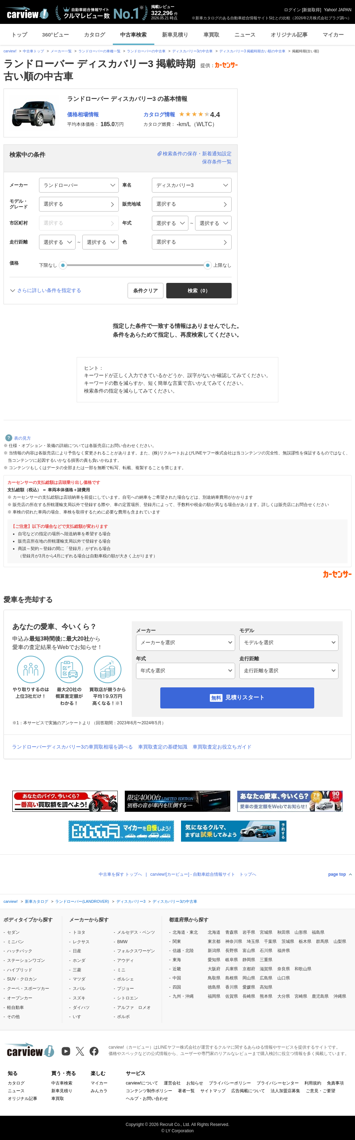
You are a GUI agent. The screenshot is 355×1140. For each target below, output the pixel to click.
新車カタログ (36, 901)
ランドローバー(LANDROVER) (82, 901)
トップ (19, 35)
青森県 (231, 932)
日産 (77, 950)
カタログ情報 (159, 114)
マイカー (333, 35)
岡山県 (249, 978)
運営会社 (172, 1083)
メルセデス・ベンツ (136, 932)
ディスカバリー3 (131, 901)
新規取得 (311, 9)
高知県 (266, 987)
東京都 (214, 941)
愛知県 (214, 959)
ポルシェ (125, 979)
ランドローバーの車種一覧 (99, 51)
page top (337, 874)
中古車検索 (133, 35)
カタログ (94, 35)
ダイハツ (81, 1007)
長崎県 (249, 996)
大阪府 (214, 968)
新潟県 (214, 950)
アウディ (125, 960)
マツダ (79, 979)
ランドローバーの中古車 (146, 51)
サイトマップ (213, 1090)
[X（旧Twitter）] (80, 1051)
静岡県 (249, 959)
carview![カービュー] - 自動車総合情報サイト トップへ (203, 874)
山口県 (283, 978)
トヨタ (79, 932)
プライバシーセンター (278, 1083)
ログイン (292, 9)
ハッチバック (19, 950)
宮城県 (266, 932)
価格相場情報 (83, 114)
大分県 (283, 996)
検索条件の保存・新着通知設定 (197, 153)
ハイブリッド (19, 969)
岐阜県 (231, 959)
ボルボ (123, 1016)
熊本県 (266, 996)
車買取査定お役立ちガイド (222, 747)
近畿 (177, 968)
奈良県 (283, 968)
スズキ (79, 998)
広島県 (266, 978)
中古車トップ (33, 51)
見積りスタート (245, 697)
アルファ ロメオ (134, 1007)
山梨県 (340, 941)
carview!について (142, 1083)
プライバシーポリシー (230, 1083)
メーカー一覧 (61, 51)
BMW (122, 941)
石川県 (266, 950)
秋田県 (283, 932)
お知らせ (194, 1083)
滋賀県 (266, 968)
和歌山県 (303, 968)
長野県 (231, 950)
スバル (79, 988)
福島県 (318, 932)
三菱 (77, 969)
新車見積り (175, 35)
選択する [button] (53, 204)
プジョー (125, 988)
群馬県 (322, 941)
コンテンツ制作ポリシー (149, 1090)
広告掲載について (248, 1090)
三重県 (266, 959)
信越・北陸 (183, 950)
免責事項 (335, 1083)
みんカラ (99, 1090)
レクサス (81, 941)
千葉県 (270, 941)
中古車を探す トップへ (120, 874)
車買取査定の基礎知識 (162, 747)
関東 (177, 941)
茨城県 (288, 941)
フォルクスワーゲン (136, 950)
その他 (13, 1016)
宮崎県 (301, 996)
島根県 (231, 978)
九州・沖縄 (183, 996)
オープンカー (19, 998)
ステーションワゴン (26, 960)
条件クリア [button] (145, 290)
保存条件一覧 (217, 161)
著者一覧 (186, 1090)
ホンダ (79, 960)
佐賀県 (231, 996)
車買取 (211, 35)
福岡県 (214, 996)
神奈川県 (233, 941)
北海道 (214, 932)
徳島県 (214, 987)
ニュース (245, 35)
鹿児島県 (320, 996)
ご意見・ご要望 (320, 1090)
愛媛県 (249, 987)
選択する (166, 242)
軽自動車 (15, 1007)
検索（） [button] (199, 290)
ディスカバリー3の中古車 (192, 51)
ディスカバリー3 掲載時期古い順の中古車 (252, 51)
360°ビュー (55, 35)
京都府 (249, 968)
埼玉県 (253, 941)
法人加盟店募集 (285, 1090)
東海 (177, 959)
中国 (177, 978)
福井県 (283, 950)
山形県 (301, 932)
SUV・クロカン (22, 979)
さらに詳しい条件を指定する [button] (49, 290)
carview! (10, 51)
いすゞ (79, 1016)
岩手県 (249, 932)
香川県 (231, 987)
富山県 (249, 950)
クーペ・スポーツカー (28, 988)
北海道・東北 (185, 932)
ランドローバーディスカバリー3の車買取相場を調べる (72, 747)
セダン (13, 932)
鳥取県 (214, 978)
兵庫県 (231, 968)
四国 (177, 987)
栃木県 (305, 941)
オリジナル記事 (289, 35)
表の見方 (18, 438)
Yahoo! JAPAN (337, 9)
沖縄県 (340, 996)
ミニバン (15, 941)
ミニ (121, 969)
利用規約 (312, 1083)
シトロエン (127, 998)
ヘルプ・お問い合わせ (147, 1098)
